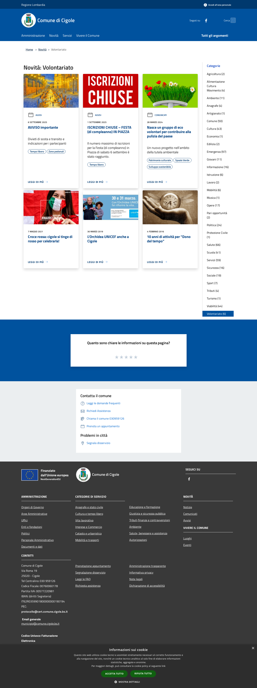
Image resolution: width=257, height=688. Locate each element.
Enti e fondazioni (31, 527)
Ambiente (135, 526)
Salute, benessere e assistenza (148, 533)
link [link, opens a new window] (163, 666)
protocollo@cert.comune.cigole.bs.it (44, 611)
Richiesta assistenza (88, 585)
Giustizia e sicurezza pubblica (147, 513)
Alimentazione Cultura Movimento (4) (216, 86)
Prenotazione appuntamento (93, 566)
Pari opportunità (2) (217, 215)
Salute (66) (213, 245)
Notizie (187, 507)
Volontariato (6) (216, 314)
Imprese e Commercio (88, 527)
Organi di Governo (32, 507)
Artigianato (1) (216, 113)
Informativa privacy (141, 572)
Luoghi (187, 538)
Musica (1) (213, 197)
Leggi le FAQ (83, 579)
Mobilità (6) (214, 190)
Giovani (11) (214, 159)
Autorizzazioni (138, 540)
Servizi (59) (214, 260)
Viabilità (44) (214, 306)
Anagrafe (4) (214, 105)
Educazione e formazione (144, 507)
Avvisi (35, 115)
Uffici (24, 520)
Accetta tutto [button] (114, 673)
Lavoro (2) (213, 182)
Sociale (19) (214, 275)
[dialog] (128, 666)
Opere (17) (213, 205)
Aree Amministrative (34, 514)
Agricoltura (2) (216, 74)
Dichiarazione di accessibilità (147, 585)
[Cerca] (231, 20)
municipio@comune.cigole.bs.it (40, 623)
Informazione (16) (218, 167)
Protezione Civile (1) (217, 234)
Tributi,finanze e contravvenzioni (149, 520)
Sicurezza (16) (215, 268)
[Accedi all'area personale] (217, 5)
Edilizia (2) (213, 144)
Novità (42, 49)
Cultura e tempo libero (89, 514)
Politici (25, 533)
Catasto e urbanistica (88, 533)
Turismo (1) (214, 298)
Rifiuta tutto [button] (143, 673)
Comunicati (157, 115)
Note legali (136, 579)
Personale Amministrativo (37, 540)
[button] (128, 682)
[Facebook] (199, 20)
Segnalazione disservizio (90, 572)
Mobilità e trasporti (87, 540)
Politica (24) (214, 225)
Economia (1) (215, 136)
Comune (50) (215, 121)
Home (29, 49)
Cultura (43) (214, 128)
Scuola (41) (214, 252)
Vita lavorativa (84, 520)
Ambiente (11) (215, 98)
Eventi (187, 545)
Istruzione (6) (215, 174)
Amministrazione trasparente (147, 566)
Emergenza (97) (216, 151)
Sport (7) (212, 283)
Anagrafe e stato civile (89, 507)
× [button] (253, 648)
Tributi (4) (213, 291)
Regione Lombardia (33, 5)
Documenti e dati (31, 546)
